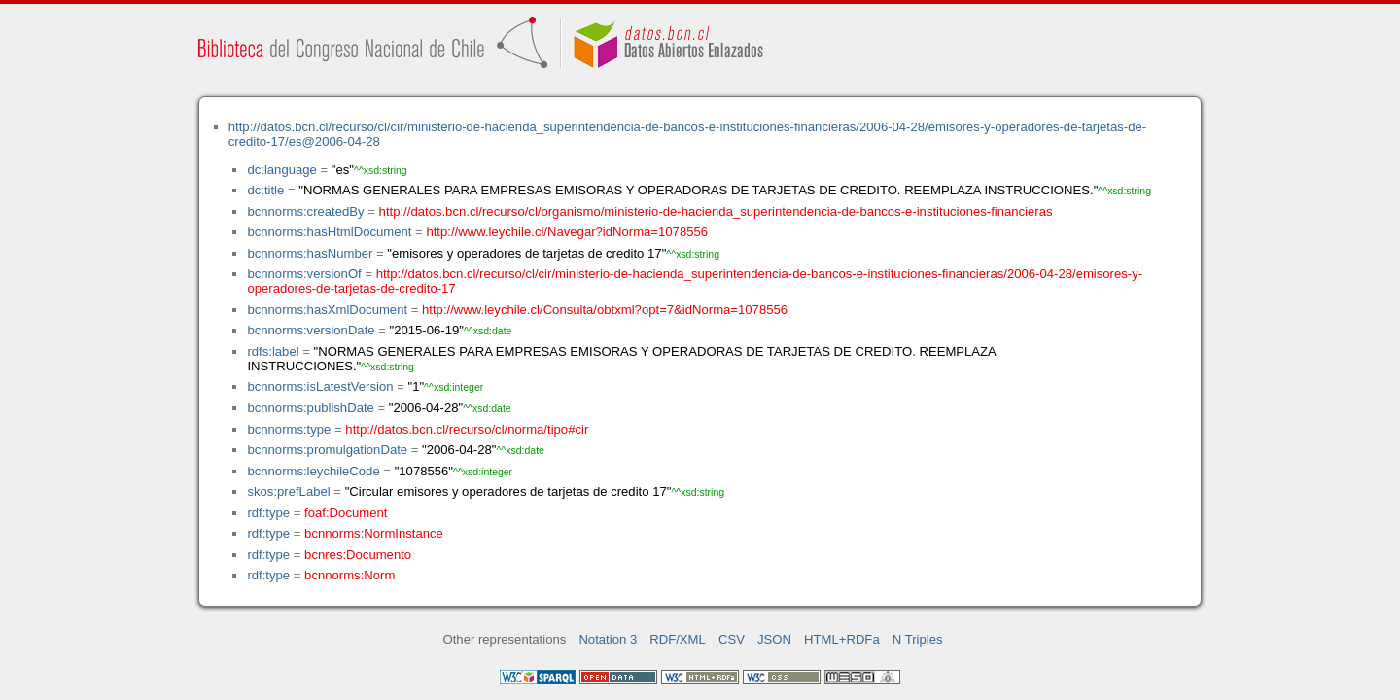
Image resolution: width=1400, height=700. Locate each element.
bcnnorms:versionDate (310, 330)
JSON (774, 639)
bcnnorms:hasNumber (309, 253)
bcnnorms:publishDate (310, 408)
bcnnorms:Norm (349, 575)
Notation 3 (607, 639)
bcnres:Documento (357, 554)
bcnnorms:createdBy (305, 211)
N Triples (917, 639)
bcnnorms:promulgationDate (327, 449)
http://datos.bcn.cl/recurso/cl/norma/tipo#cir (466, 429)
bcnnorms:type (289, 429)
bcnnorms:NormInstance (373, 533)
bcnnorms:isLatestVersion (320, 386)
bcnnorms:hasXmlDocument (327, 309)
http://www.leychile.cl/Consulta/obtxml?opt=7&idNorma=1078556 (605, 309)
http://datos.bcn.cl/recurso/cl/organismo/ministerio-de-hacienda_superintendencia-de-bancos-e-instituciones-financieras (716, 211)
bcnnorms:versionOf (304, 273)
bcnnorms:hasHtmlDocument (329, 232)
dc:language (281, 169)
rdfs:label (272, 351)
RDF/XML (677, 639)
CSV (731, 639)
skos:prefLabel (288, 491)
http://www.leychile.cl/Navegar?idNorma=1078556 (567, 232)
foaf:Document (345, 513)
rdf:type (268, 513)
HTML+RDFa (842, 639)
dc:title (265, 190)
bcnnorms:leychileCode (313, 471)
